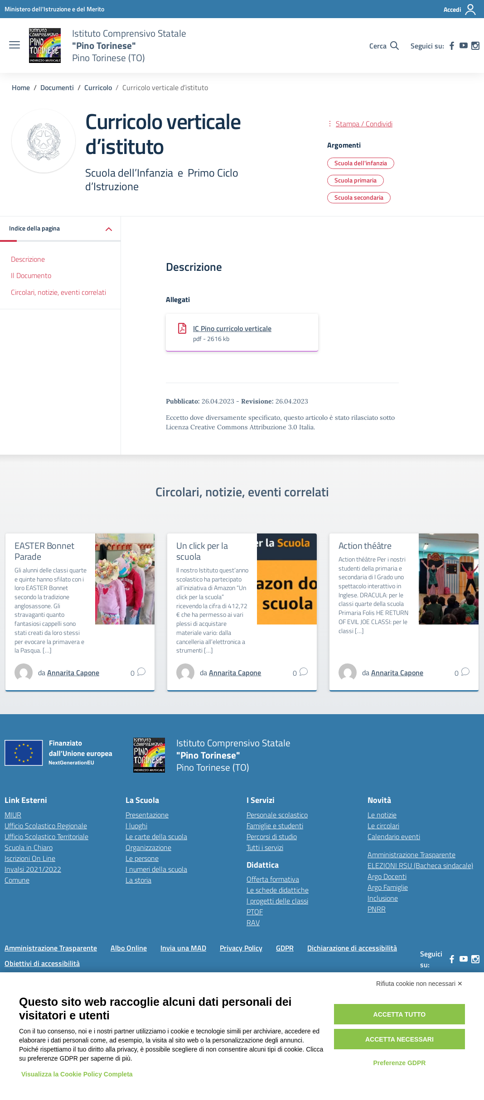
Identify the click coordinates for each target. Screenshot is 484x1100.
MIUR (13, 814)
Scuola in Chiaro (29, 847)
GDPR (285, 947)
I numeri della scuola (156, 869)
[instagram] (475, 46)
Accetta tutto (399, 1014)
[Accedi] (460, 9)
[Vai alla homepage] (45, 45)
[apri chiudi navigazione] (14, 45)
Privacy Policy (241, 947)
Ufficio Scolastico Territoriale (46, 836)
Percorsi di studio (272, 836)
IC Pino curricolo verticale (232, 328)
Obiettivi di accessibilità (42, 963)
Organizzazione (148, 847)
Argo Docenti (387, 876)
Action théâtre (365, 545)
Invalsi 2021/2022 (33, 869)
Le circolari (383, 825)
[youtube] (464, 46)
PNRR (377, 908)
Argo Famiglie (388, 887)
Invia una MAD (183, 947)
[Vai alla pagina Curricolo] (98, 87)
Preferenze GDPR (399, 1062)
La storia (138, 879)
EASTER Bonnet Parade (44, 550)
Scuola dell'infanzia (360, 163)
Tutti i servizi (265, 847)
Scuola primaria (355, 180)
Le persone (142, 858)
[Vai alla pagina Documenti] (57, 87)
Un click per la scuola (201, 550)
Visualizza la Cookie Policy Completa (77, 1074)
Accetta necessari (399, 1039)
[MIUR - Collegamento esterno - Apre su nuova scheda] (54, 9)
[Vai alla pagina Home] (21, 87)
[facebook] (452, 46)
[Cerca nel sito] (384, 46)
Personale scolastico (277, 814)
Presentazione (147, 814)
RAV (253, 922)
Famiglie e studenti (275, 825)
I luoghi (136, 825)
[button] (60, 228)
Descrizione (28, 259)
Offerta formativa (273, 879)
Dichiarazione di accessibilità (352, 947)
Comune (17, 879)
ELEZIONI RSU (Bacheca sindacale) (420, 865)
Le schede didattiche (278, 889)
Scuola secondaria (358, 197)
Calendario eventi (394, 836)
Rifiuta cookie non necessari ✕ (419, 983)
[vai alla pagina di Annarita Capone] (73, 672)
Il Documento (31, 275)
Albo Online (129, 947)
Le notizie (382, 814)
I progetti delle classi (277, 900)
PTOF (255, 911)
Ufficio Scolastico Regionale (46, 825)
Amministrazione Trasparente (411, 854)
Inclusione (383, 898)
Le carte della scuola (156, 836)
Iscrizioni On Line (30, 858)
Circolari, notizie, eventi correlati (58, 292)
